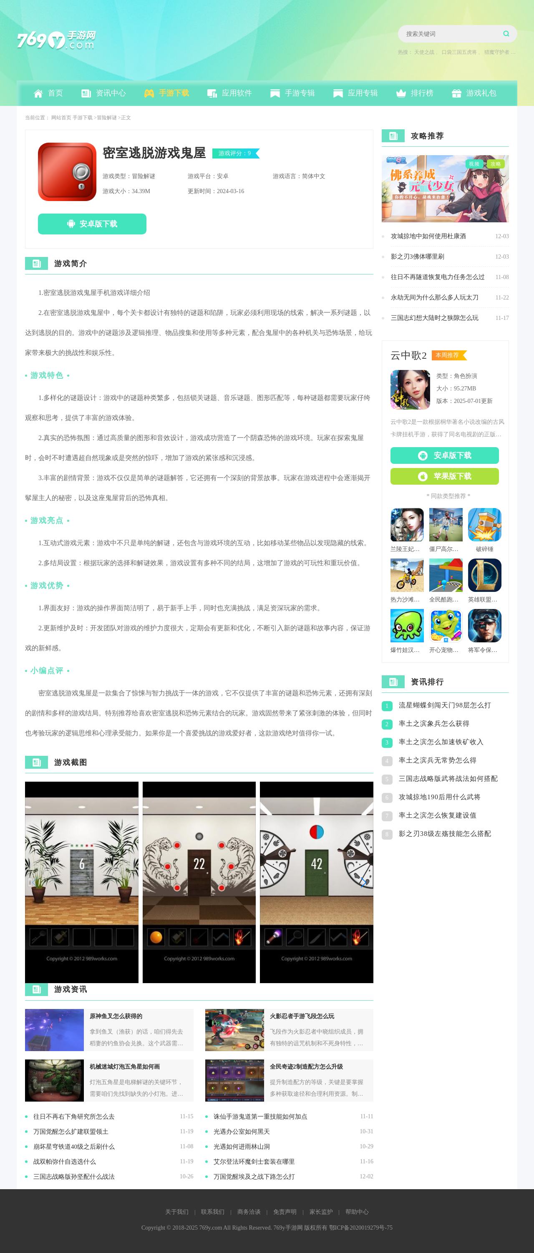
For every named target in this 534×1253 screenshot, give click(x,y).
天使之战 (424, 52)
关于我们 (177, 1212)
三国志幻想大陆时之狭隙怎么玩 (435, 318)
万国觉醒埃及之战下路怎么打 (254, 1176)
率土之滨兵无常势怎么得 (438, 760)
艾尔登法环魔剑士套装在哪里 (254, 1161)
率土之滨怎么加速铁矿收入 (441, 741)
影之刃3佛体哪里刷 (417, 256)
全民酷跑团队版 (446, 599)
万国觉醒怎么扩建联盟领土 (70, 1131)
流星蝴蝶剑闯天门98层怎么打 (445, 705)
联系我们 (212, 1212)
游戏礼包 (481, 93)
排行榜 (422, 93)
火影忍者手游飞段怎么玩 (302, 1016)
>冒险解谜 (105, 118)
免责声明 (285, 1212)
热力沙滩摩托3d (407, 599)
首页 (55, 93)
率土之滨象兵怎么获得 (434, 723)
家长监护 (321, 1212)
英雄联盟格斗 (484, 599)
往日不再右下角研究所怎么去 (74, 1116)
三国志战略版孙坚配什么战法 (74, 1176)
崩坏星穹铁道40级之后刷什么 (74, 1146)
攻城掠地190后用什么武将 (440, 796)
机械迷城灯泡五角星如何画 (125, 1067)
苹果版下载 (452, 476)
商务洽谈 (249, 1212)
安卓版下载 (98, 224)
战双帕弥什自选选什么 (64, 1161)
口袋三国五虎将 (459, 52)
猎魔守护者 (496, 52)
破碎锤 (485, 549)
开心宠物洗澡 (446, 650)
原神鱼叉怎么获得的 (116, 1016)
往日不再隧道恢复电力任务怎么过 (438, 277)
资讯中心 (111, 93)
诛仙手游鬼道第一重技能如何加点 (260, 1116)
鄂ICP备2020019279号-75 (361, 1228)
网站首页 (61, 118)
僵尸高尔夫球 (446, 549)
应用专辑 (363, 93)
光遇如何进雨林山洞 (242, 1146)
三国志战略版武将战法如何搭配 (448, 778)
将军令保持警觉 (484, 650)
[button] (363, 882)
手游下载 (174, 93)
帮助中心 (357, 1212)
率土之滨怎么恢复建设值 (438, 815)
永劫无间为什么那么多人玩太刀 (435, 297)
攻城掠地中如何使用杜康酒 (428, 236)
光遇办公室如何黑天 (242, 1131)
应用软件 (237, 93)
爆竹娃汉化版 (407, 650)
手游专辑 (300, 93)
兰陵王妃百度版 (407, 549)
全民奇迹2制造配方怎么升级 (306, 1067)
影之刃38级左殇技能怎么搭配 (445, 833)
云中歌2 (408, 355)
